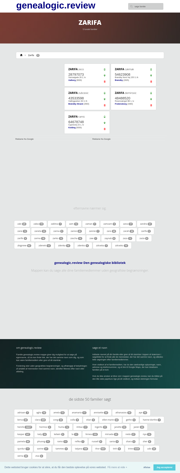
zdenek (44, 245)
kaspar (23, 434)
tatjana (81, 448)
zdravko (121, 245)
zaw (93, 238)
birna (22, 419)
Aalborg (72, 80)
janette (120, 427)
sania (114, 441)
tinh (117, 448)
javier (139, 427)
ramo (62, 441)
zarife (22, 238)
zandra (146, 223)
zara (111, 231)
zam (73, 223)
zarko (58, 238)
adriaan (23, 412)
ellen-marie (110, 419)
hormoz (45, 427)
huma (63, 427)
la (75, 434)
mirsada (111, 434)
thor (100, 448)
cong (58, 419)
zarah (128, 231)
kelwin (59, 434)
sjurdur (23, 448)
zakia (39, 223)
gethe (131, 419)
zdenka (64, 245)
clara (40, 419)
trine (134, 448)
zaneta (40, 231)
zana (128, 223)
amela (59, 412)
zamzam (110, 223)
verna (22, 455)
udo (151, 448)
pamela (23, 441)
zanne (76, 231)
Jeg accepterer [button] (164, 467)
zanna (58, 231)
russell (97, 441)
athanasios (123, 412)
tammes (62, 448)
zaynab (110, 238)
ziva (39, 455)
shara (131, 441)
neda (130, 434)
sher (147, 441)
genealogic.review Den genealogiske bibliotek (90, 263)
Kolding (72, 128)
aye (143, 412)
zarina (39, 238)
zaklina (56, 223)
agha (41, 412)
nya (147, 434)
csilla (74, 419)
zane (22, 231)
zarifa (146, 231)
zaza (127, 238)
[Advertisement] (36, 82)
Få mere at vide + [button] (117, 467)
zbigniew (24, 245)
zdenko (83, 245)
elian (90, 419)
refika (80, 441)
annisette (101, 412)
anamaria (79, 412)
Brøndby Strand (75, 104)
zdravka (102, 245)
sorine (42, 448)
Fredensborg (121, 104)
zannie (94, 231)
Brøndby (119, 80)
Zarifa (31, 55)
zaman (90, 223)
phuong (43, 441)
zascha (76, 238)
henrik (24, 427)
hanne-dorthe (152, 419)
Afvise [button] (146, 467)
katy (42, 434)
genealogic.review (55, 5)
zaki (21, 223)
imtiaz (82, 427)
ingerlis (101, 427)
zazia (143, 238)
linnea (92, 434)
